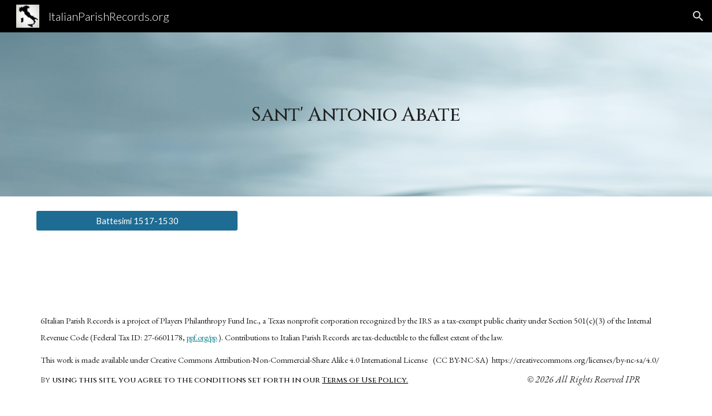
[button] (698, 16)
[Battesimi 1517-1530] (137, 220)
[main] (356, 114)
